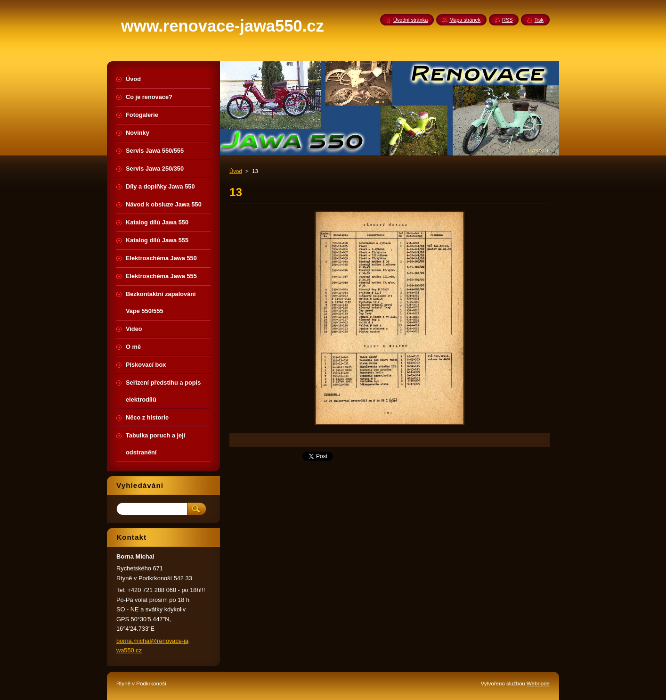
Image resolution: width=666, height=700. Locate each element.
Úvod (235, 171)
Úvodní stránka (410, 20)
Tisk (539, 20)
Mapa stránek (464, 20)
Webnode (538, 683)
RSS (507, 20)
